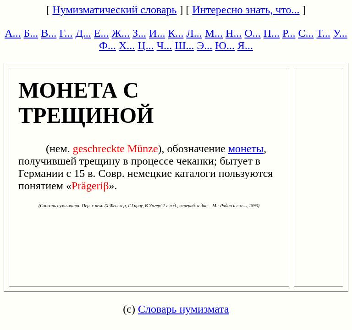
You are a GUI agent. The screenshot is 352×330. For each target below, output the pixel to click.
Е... (101, 33)
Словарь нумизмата (183, 309)
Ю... (225, 45)
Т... (323, 33)
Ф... (107, 45)
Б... (31, 33)
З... (139, 33)
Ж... (121, 33)
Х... (127, 45)
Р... (288, 33)
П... (272, 33)
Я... (245, 45)
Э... (204, 45)
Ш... (184, 45)
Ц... (146, 45)
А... (13, 33)
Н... (234, 33)
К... (175, 33)
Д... (83, 33)
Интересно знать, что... (246, 10)
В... (48, 33)
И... (157, 33)
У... (340, 33)
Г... (65, 33)
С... (306, 33)
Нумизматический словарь (114, 10)
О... (252, 33)
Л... (194, 33)
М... (214, 33)
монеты (246, 148)
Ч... (164, 45)
